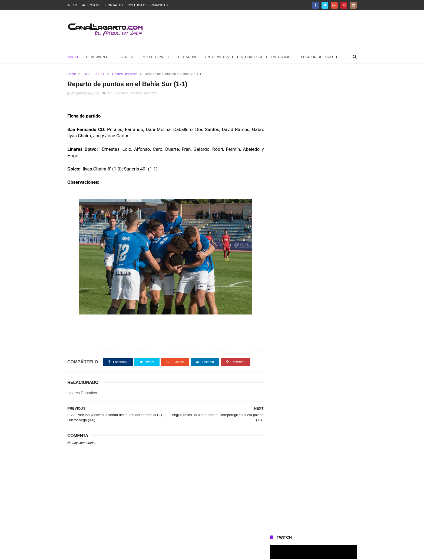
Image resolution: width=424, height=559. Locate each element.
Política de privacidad (148, 5)
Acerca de (91, 5)
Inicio (72, 5)
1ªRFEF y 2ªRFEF (155, 57)
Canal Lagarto (161, 552)
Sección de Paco (317, 57)
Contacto (114, 5)
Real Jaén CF (98, 57)
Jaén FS (126, 57)
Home (71, 74)
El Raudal (187, 57)
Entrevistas (217, 57)
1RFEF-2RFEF (94, 74)
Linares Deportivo (124, 74)
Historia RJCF (250, 57)
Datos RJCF (282, 57)
